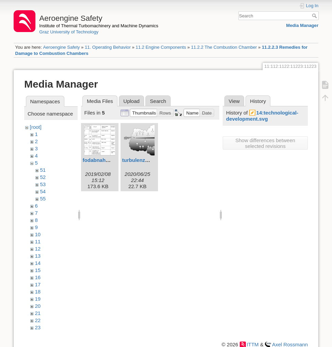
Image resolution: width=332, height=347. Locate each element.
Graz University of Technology (68, 31)
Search (315, 15)
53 (43, 184)
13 (38, 256)
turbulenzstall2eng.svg (150, 160)
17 (38, 284)
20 (38, 306)
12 (38, 249)
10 (38, 234)
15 (38, 270)
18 (38, 292)
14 (38, 263)
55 (43, 198)
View (234, 101)
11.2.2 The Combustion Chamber (224, 47)
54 (43, 191)
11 (38, 241)
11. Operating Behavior (108, 47)
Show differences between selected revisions (265, 143)
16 (38, 277)
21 (38, 313)
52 (43, 177)
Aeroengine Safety (61, 47)
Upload (131, 101)
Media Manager (302, 25)
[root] (36, 127)
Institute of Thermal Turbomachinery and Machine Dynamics (98, 25)
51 (43, 170)
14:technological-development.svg (262, 116)
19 (38, 299)
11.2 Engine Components (161, 47)
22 (38, 320)
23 (38, 327)
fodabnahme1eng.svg (109, 160)
